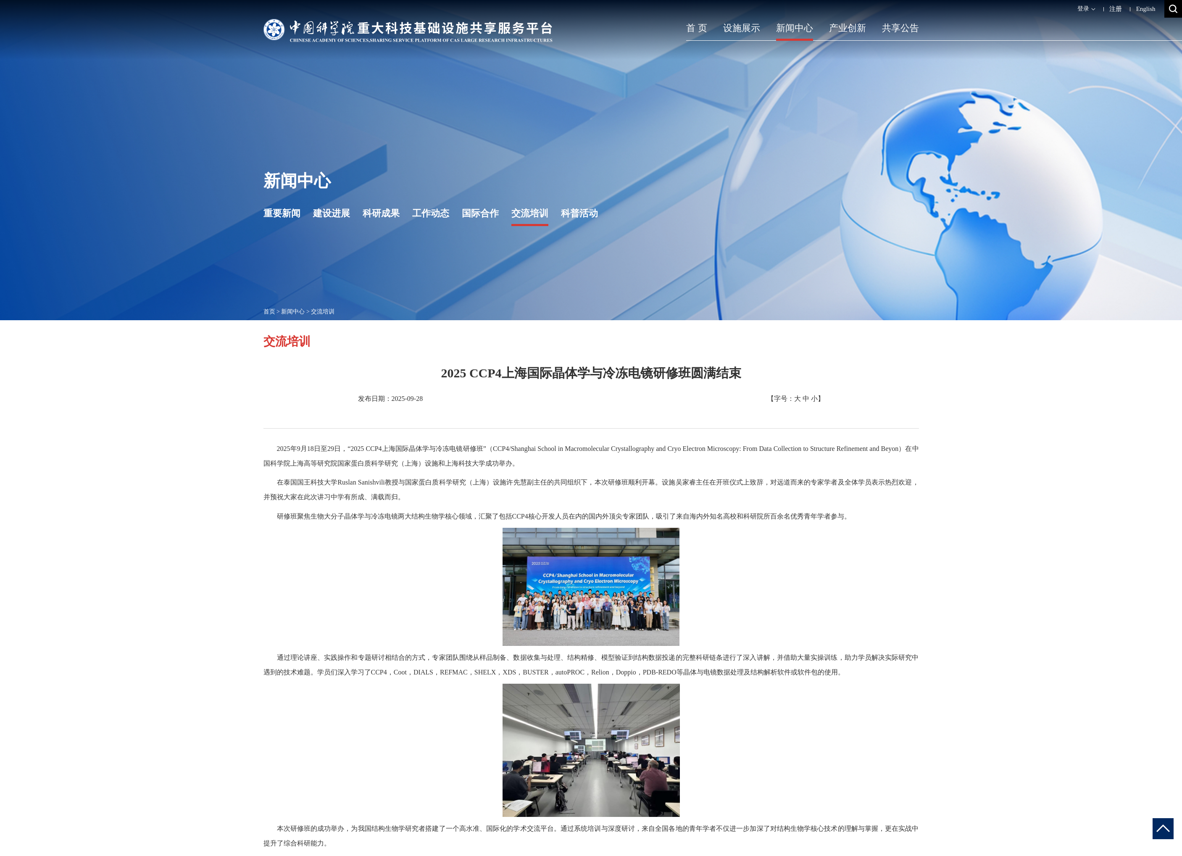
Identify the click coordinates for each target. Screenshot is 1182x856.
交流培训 (529, 213)
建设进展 (331, 213)
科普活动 (579, 213)
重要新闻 (281, 213)
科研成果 (381, 213)
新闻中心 (794, 28)
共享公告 (900, 28)
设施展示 (741, 28)
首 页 (696, 28)
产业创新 (847, 28)
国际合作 (480, 213)
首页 (269, 311)
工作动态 (430, 213)
